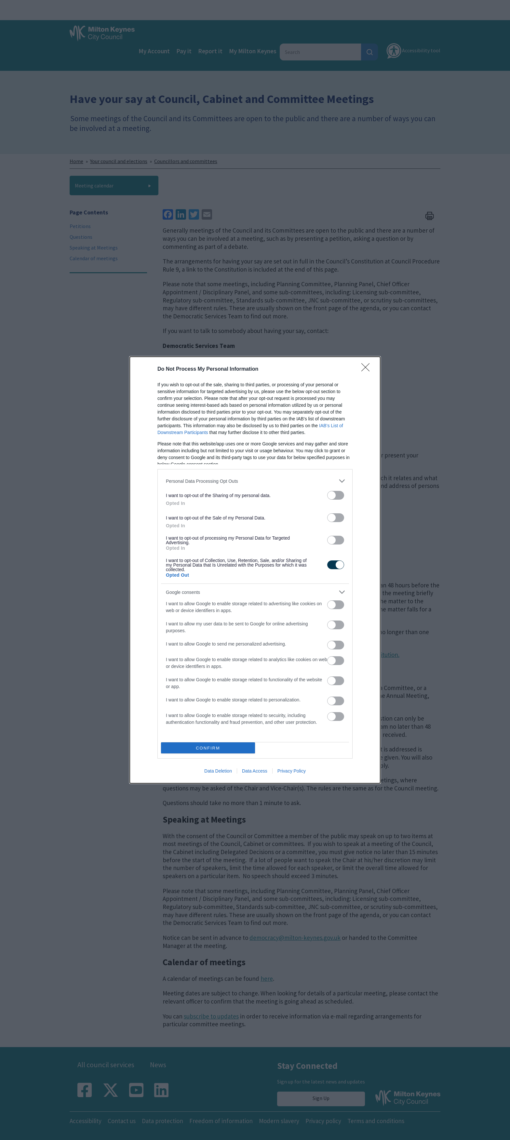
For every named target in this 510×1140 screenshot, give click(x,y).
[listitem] (255, 481)
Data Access (254, 771)
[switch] (335, 495)
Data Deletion (218, 771)
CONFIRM (208, 748)
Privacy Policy (291, 771)
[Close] (367, 369)
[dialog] (255, 570)
